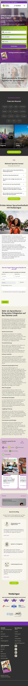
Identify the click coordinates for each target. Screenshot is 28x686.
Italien (17, 116)
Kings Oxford (6, 485)
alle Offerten (22, 442)
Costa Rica (22, 111)
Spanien (16, 111)
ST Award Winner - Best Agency (10, 2)
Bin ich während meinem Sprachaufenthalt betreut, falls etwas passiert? (12, 194)
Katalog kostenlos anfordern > (17, 52)
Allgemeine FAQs (14, 198)
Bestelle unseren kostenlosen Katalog (5, 676)
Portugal (23, 116)
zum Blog (14, 583)
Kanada (4, 111)
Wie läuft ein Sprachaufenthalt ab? (11, 175)
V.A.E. (10, 111)
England (5, 106)
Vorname (3, 274)
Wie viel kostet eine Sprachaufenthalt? (11, 184)
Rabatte (4, 496)
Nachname (17, 274)
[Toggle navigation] (24, 6)
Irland (10, 106)
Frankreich (10, 116)
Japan (8, 120)
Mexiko (4, 116)
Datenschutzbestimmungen (15, 292)
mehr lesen (6, 535)
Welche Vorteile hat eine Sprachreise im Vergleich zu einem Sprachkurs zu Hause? (12, 188)
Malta (16, 106)
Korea (14, 120)
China (19, 120)
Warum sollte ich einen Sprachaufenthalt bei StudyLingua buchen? (13, 170)
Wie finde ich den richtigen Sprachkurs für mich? (12, 179)
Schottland (22, 106)
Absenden (5, 302)
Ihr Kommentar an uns (6, 285)
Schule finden (14, 46)
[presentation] (10, 297)
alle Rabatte (23, 496)
